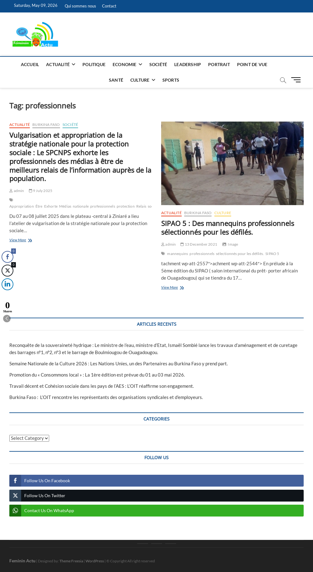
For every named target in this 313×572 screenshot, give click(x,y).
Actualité (58, 64)
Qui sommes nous (80, 5)
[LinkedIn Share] (7, 284)
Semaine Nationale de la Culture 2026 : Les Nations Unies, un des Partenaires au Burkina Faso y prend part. (118, 363)
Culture (139, 80)
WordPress (95, 561)
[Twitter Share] (7, 270)
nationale (81, 206)
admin (16, 190)
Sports (170, 80)
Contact (109, 5)
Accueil (30, 64)
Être (39, 206)
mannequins (177, 253)
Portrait (219, 64)
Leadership (187, 64)
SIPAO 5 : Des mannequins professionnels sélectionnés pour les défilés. (227, 228)
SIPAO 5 (272, 253)
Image (233, 244)
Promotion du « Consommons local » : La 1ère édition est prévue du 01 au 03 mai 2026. (97, 374)
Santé (116, 80)
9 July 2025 (41, 190)
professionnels (102, 206)
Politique (93, 64)
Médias (65, 206)
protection (126, 206)
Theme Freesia (71, 561)
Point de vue (252, 64)
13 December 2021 (198, 244)
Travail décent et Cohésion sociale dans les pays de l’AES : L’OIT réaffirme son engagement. (101, 386)
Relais (141, 206)
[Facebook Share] (7, 257)
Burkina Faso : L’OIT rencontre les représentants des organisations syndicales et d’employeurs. (106, 397)
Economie (125, 64)
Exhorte (51, 206)
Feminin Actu (22, 560)
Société (158, 64)
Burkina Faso (46, 124)
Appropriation (21, 206)
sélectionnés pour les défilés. (240, 253)
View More (28, 240)
